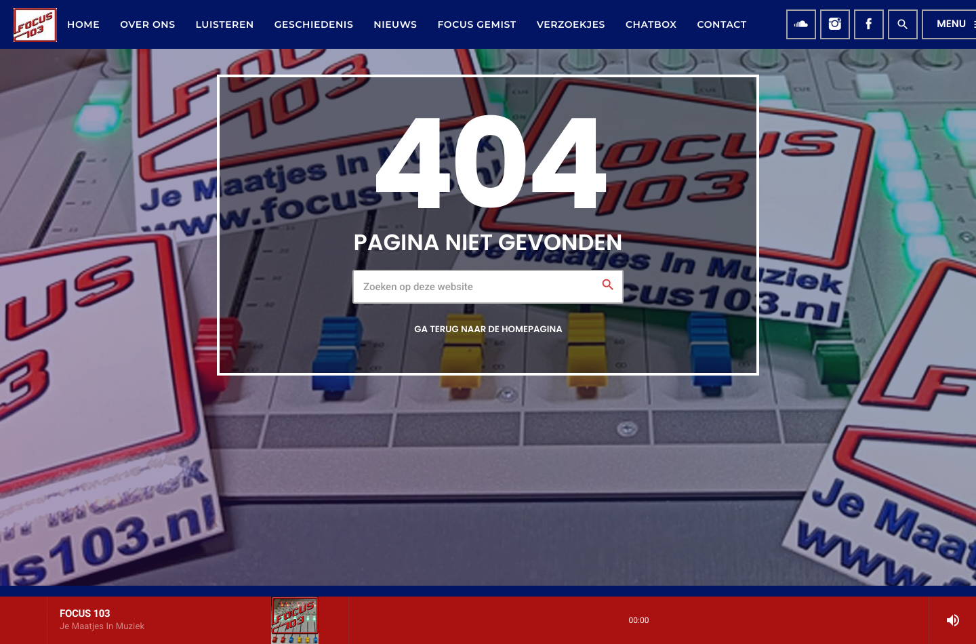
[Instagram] (835, 24)
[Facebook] (869, 24)
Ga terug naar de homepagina (488, 329)
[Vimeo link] (35, 24)
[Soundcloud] (801, 24)
